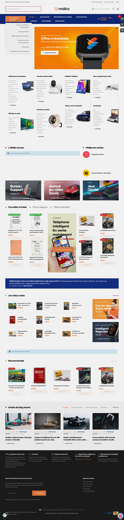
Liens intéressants (89, 491)
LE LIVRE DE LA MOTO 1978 (76, 318)
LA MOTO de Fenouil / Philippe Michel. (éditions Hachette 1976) (86, 258)
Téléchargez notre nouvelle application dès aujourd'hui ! (35, 281)
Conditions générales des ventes (67, 513)
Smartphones (69, 80)
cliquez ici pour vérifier (78, 509)
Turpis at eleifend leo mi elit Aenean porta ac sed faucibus (47, 439)
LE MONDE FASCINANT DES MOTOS (107, 256)
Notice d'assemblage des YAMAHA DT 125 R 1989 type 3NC (36, 231)
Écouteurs (11, 123)
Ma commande (88, 484)
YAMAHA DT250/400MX (22, 318)
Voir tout (116, 295)
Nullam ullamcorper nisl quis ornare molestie (18, 439)
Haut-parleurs (12, 125)
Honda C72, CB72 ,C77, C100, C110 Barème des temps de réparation (15, 258)
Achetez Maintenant (57, 198)
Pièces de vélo (69, 119)
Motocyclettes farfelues (83, 231)
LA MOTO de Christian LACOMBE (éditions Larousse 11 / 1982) (78, 332)
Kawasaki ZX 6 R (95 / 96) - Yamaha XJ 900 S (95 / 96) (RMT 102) (24, 304)
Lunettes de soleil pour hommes (40, 131)
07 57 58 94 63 (87, 459)
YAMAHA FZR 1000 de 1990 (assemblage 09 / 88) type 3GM (37, 258)
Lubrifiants (68, 114)
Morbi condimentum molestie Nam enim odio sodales (74, 439)
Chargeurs (96, 112)
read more (10, 443)
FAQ (117, 2)
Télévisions (11, 121)
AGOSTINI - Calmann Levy (76, 304)
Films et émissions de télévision (97, 82)
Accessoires (97, 90)
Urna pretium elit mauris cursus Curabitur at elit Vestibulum (104, 439)
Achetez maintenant (19, 198)
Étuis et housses (70, 86)
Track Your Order (96, 2)
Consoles (96, 88)
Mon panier (86, 488)
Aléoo (15, 514)
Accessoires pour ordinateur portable (98, 123)
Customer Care (109, 2)
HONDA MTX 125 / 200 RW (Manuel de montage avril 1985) (15, 231)
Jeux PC (95, 86)
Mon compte (87, 486)
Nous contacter (88, 481)
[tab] (17, 207)
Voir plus (13, 105)
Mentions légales (51, 513)
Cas (94, 110)
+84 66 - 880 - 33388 (107, 19)
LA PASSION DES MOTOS (107, 230)
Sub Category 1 (10, 432)
